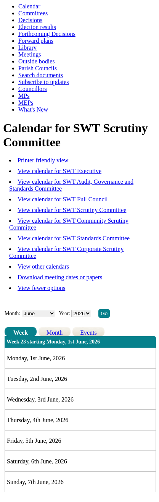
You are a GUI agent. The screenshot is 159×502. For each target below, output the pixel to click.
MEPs (25, 102)
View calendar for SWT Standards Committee (74, 238)
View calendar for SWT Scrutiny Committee (72, 210)
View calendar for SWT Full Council (63, 199)
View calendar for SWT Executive (59, 171)
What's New (33, 109)
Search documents (40, 75)
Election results (37, 27)
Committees (33, 13)
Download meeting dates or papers (60, 277)
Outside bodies (36, 61)
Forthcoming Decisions (46, 34)
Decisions (30, 20)
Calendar (29, 6)
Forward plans (35, 40)
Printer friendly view (43, 160)
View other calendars (43, 266)
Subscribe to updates (43, 82)
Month (55, 332)
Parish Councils (37, 68)
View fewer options (41, 288)
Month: (12, 313)
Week (20, 332)
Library (27, 47)
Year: (65, 313)
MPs (23, 95)
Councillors (32, 89)
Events (88, 332)
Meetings (29, 54)
